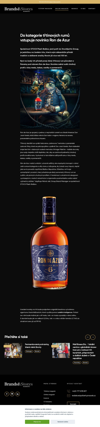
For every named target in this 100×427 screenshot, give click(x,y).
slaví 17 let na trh (54, 2)
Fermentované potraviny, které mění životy (37, 345)
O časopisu (48, 402)
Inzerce (74, 8)
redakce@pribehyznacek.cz (84, 395)
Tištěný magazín (45, 8)
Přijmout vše (37, 422)
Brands (37, 351)
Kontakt (91, 8)
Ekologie (29, 351)
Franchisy (77, 362)
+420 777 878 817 (79, 391)
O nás (83, 8)
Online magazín (61, 8)
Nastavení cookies (63, 422)
